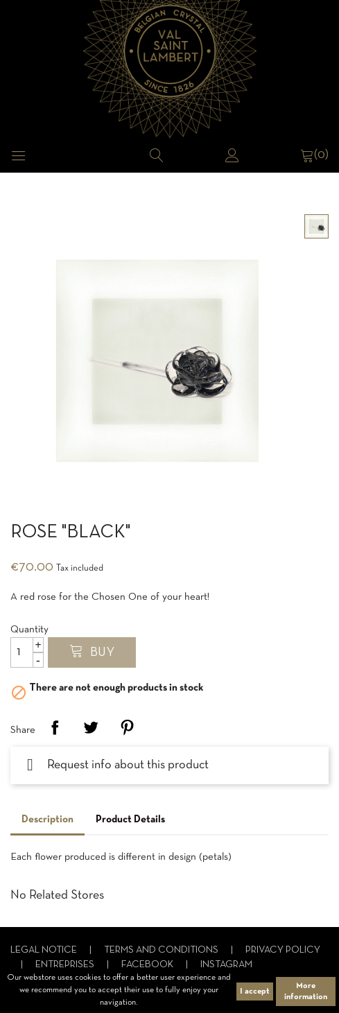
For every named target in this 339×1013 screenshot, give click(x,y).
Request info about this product (118, 765)
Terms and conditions (162, 950)
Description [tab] (47, 819)
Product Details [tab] (130, 819)
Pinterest (127, 727)
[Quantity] (27, 652)
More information (305, 991)
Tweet (91, 727)
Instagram (226, 964)
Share (55, 727)
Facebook (148, 964)
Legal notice (44, 950)
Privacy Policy (282, 950)
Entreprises (65, 964)
